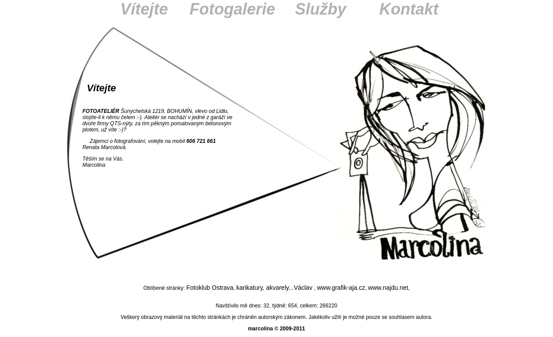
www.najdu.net (388, 287)
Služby (320, 9)
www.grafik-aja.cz (341, 287)
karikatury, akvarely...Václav (275, 287)
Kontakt (409, 9)
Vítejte (144, 9)
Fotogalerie (232, 9)
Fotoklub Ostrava (209, 287)
